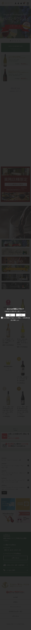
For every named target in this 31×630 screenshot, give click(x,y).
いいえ (20, 315)
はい (10, 315)
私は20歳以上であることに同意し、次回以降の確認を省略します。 (15, 319)
